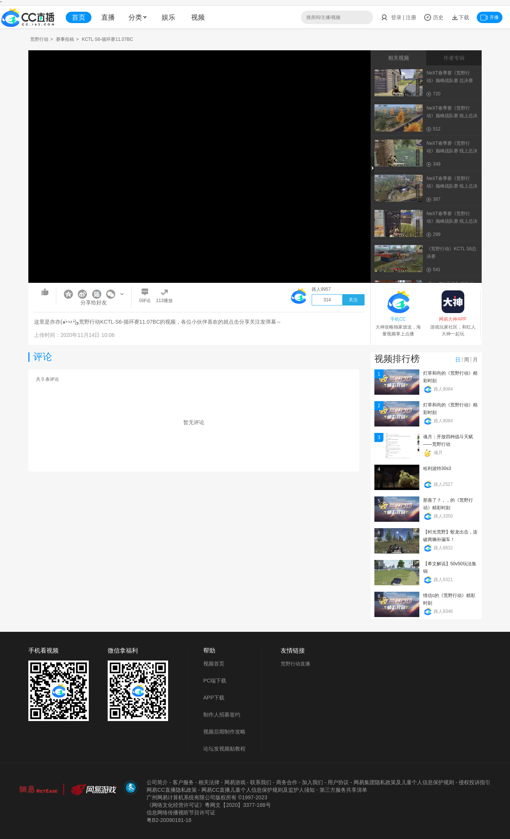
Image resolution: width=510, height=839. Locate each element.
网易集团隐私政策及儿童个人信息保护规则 (404, 782)
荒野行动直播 (295, 664)
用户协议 (338, 782)
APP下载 (213, 697)
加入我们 (312, 782)
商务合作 (286, 782)
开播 (490, 17)
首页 (78, 17)
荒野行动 (39, 39)
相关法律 (208, 782)
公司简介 (157, 782)
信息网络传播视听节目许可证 (181, 813)
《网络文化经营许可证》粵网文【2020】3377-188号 (208, 805)
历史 (434, 17)
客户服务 (183, 782)
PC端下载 (214, 680)
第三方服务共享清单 (343, 790)
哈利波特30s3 (437, 468)
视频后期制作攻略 (224, 731)
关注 (353, 299)
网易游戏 (235, 782)
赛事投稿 (65, 39)
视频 (198, 17)
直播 (108, 17)
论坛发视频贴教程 (224, 748)
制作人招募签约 (221, 714)
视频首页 (213, 663)
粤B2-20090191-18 (169, 820)
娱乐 (168, 17)
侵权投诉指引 (474, 782)
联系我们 (260, 782)
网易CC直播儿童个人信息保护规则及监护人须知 (258, 790)
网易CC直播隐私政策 (171, 790)
